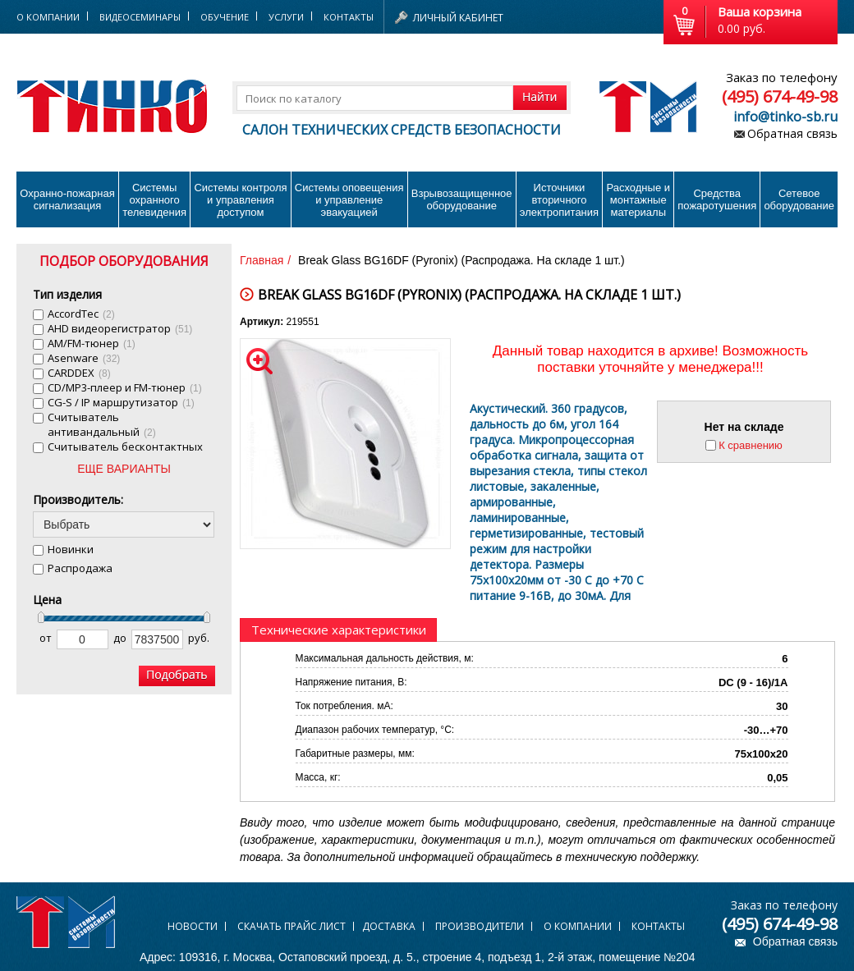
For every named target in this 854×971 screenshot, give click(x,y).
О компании (578, 926)
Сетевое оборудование (799, 199)
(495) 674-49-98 (780, 96)
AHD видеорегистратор (120, 328)
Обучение (224, 17)
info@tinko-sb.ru (785, 117)
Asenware (84, 357)
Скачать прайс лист (291, 926)
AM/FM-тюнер (91, 343)
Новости (193, 926)
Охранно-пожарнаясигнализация (67, 199)
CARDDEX (79, 372)
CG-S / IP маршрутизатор (121, 402)
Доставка (389, 926)
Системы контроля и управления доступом (240, 199)
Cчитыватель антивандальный (102, 424)
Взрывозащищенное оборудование (461, 199)
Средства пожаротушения (716, 199)
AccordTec (81, 313)
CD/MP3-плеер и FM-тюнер (125, 387)
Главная (261, 260)
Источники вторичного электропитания (559, 199)
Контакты (349, 17)
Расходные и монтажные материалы (638, 199)
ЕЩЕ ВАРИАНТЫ (124, 468)
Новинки (71, 549)
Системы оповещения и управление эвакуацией (349, 199)
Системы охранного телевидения (154, 199)
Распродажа (80, 568)
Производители (479, 926)
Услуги (286, 17)
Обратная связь (792, 133)
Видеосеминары (140, 17)
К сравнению (751, 445)
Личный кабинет (458, 18)
